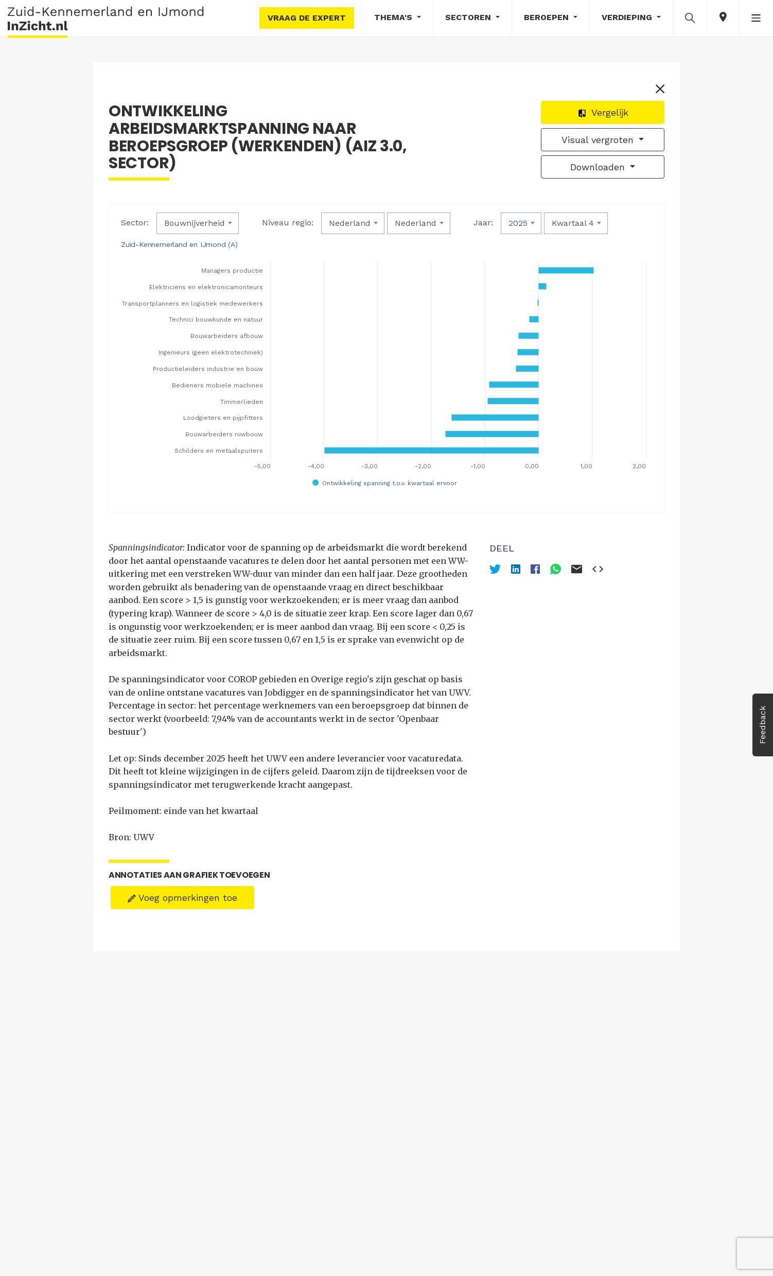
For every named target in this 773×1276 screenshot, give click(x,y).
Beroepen (547, 17)
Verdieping (628, 17)
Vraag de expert (307, 18)
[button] (690, 17)
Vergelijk (602, 112)
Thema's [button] (394, 17)
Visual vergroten (599, 139)
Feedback (762, 725)
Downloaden (599, 167)
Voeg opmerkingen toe (182, 897)
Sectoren (469, 17)
